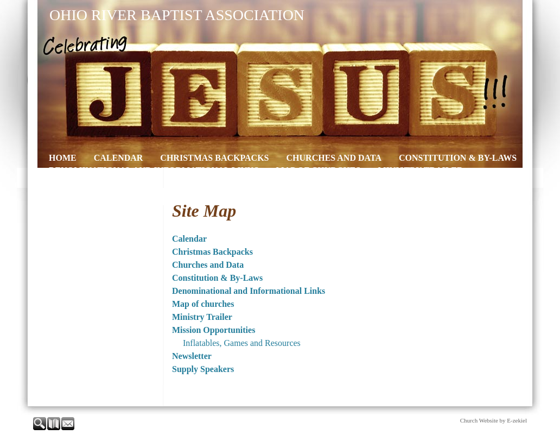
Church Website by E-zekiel (493, 420)
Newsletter (207, 182)
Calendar (118, 157)
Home (63, 157)
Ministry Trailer (420, 170)
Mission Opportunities (104, 182)
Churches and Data (334, 157)
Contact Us (382, 182)
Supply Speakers (296, 182)
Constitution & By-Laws (458, 157)
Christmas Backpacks (214, 157)
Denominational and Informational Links (154, 170)
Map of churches (318, 170)
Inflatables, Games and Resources (242, 343)
